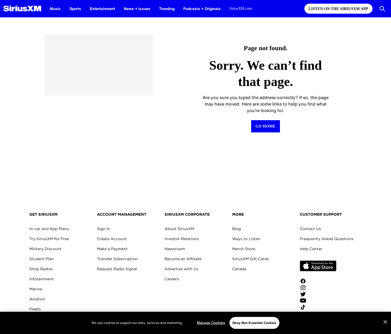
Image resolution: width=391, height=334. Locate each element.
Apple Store (318, 265)
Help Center (311, 249)
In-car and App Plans (49, 229)
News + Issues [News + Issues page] (137, 8)
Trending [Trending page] (167, 8)
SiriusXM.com (240, 9)
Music (55, 8)
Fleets (35, 309)
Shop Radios (41, 269)
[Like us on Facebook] (318, 281)
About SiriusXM (179, 229)
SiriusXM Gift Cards (250, 259)
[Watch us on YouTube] (318, 300)
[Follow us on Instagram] (318, 287)
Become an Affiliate (183, 259)
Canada (239, 269)
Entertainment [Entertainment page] (102, 8)
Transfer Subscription (117, 259)
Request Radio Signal (117, 269)
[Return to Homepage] (265, 126)
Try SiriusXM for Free (49, 239)
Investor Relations (182, 239)
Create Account (112, 239)
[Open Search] (382, 8)
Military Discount (45, 249)
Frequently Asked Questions (327, 239)
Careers (172, 279)
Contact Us (310, 229)
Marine (35, 289)
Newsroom (175, 249)
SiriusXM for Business (49, 319)
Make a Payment (112, 249)
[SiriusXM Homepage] (22, 9)
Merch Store (243, 249)
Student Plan (41, 259)
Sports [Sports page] (75, 8)
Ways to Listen (246, 239)
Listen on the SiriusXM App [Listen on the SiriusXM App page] (338, 9)
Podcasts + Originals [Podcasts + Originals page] (202, 8)
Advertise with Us (181, 269)
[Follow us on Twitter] (318, 294)
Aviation (37, 299)
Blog (236, 229)
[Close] (385, 331)
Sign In (103, 229)
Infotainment (41, 279)
